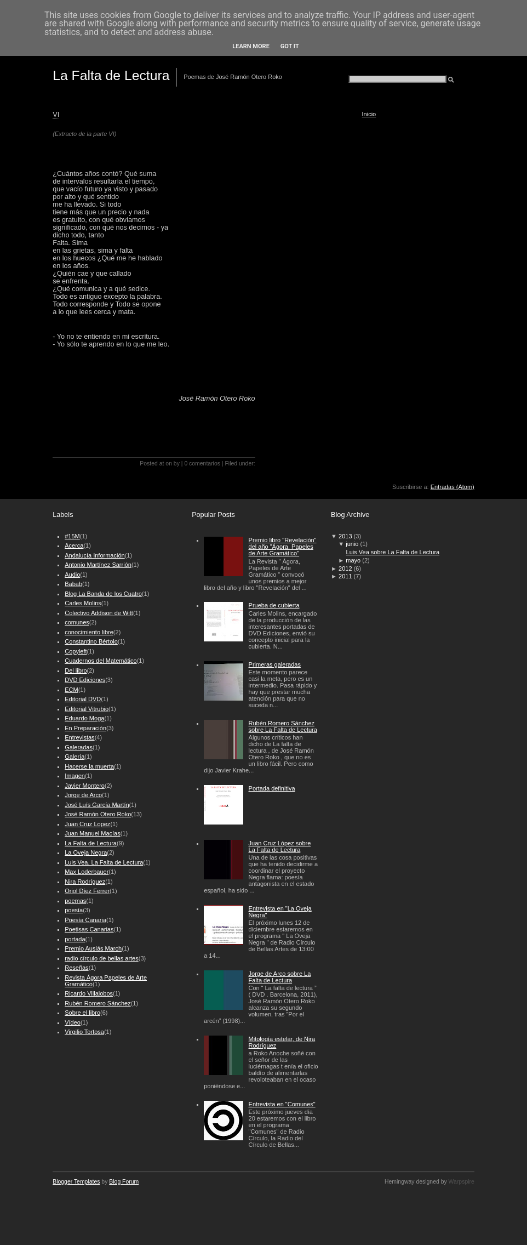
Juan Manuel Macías (93, 833)
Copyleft (76, 651)
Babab (73, 584)
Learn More (251, 46)
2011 (345, 576)
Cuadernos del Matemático (100, 660)
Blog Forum (124, 1182)
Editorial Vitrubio (86, 709)
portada (75, 939)
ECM (71, 689)
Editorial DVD (83, 699)
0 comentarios (202, 464)
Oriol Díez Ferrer (87, 891)
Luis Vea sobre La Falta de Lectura (393, 552)
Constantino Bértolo (91, 641)
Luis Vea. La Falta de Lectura (104, 862)
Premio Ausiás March (93, 948)
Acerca (74, 545)
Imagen (75, 775)
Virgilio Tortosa (84, 1031)
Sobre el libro (82, 1012)
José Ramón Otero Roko (98, 814)
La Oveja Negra (86, 852)
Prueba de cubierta (274, 605)
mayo (353, 560)
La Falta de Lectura (111, 75)
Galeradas (79, 747)
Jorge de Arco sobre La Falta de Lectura (280, 977)
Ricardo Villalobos (89, 993)
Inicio (369, 114)
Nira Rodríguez (85, 881)
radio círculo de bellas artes (102, 958)
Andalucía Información (94, 555)
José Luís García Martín (97, 804)
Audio (72, 574)
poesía (74, 910)
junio (352, 544)
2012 (345, 568)
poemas (75, 900)
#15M (72, 536)
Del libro (76, 670)
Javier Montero (85, 785)
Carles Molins (83, 603)
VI (56, 114)
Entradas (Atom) (452, 487)
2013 (345, 536)
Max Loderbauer (86, 871)
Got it (289, 46)
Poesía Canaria (85, 920)
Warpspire (461, 1182)
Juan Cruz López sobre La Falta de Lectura (280, 846)
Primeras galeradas (275, 664)
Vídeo (73, 1022)
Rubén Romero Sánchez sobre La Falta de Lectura (283, 726)
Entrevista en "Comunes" (282, 1104)
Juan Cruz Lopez (87, 824)
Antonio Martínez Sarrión (98, 564)
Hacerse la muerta (89, 766)
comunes (77, 622)
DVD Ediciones (85, 679)
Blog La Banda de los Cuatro (103, 593)
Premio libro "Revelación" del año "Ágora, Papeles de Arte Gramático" (283, 546)
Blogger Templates (76, 1182)
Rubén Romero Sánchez (97, 1003)
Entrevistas (79, 737)
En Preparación (85, 728)
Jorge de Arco (83, 795)
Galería (74, 756)
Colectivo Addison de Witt (99, 613)
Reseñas (76, 967)
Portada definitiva (272, 788)
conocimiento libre (89, 632)
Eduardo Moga (84, 718)
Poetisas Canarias (89, 929)
